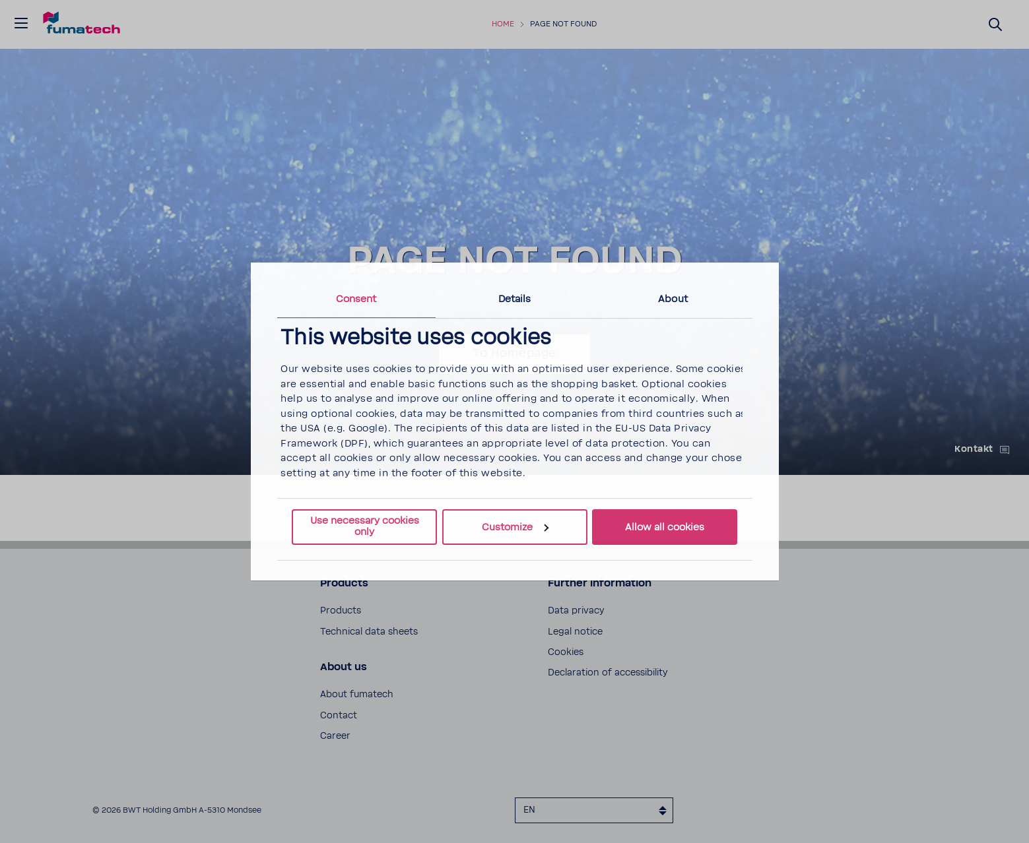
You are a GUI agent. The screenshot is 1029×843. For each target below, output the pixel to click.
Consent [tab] (356, 299)
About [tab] (673, 299)
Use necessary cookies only (364, 526)
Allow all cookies (664, 527)
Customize (515, 527)
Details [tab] (514, 299)
